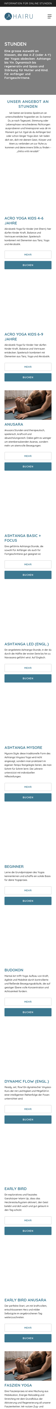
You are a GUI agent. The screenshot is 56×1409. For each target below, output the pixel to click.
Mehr (28, 254)
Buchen (28, 265)
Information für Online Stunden (28, 3)
